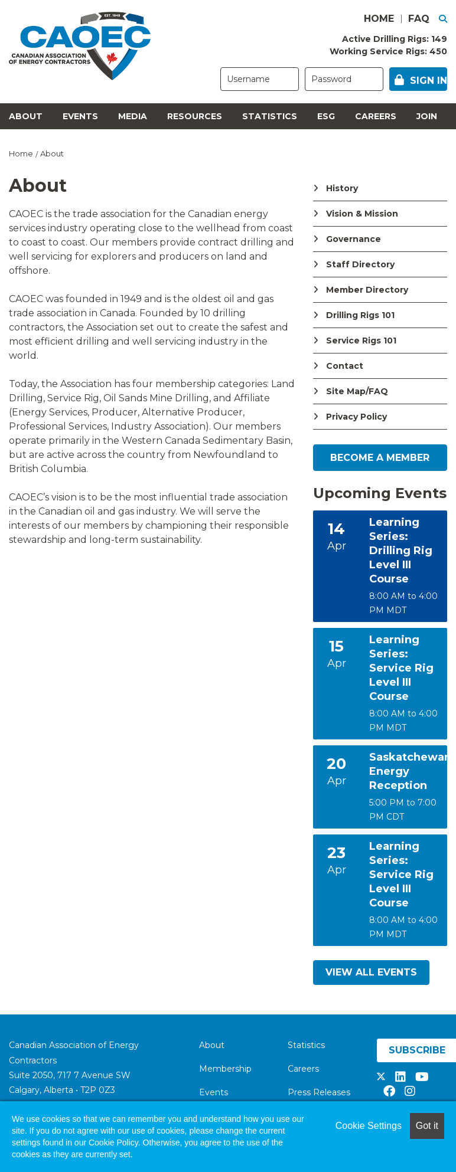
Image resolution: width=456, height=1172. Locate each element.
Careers (375, 116)
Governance (353, 239)
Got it (427, 1126)
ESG (326, 116)
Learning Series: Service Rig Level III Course (401, 668)
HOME (379, 18)
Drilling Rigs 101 (360, 315)
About (26, 116)
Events (80, 116)
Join (426, 116)
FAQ (418, 18)
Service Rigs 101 (361, 340)
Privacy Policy (356, 416)
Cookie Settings (369, 1126)
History (342, 188)
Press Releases (319, 1092)
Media (132, 116)
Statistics (269, 116)
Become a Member (379, 457)
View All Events (371, 972)
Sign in (428, 80)
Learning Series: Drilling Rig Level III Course (400, 550)
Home (21, 153)
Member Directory (367, 289)
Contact (344, 366)
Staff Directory (360, 264)
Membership (225, 1068)
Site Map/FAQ (357, 391)
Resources (194, 116)
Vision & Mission (362, 213)
